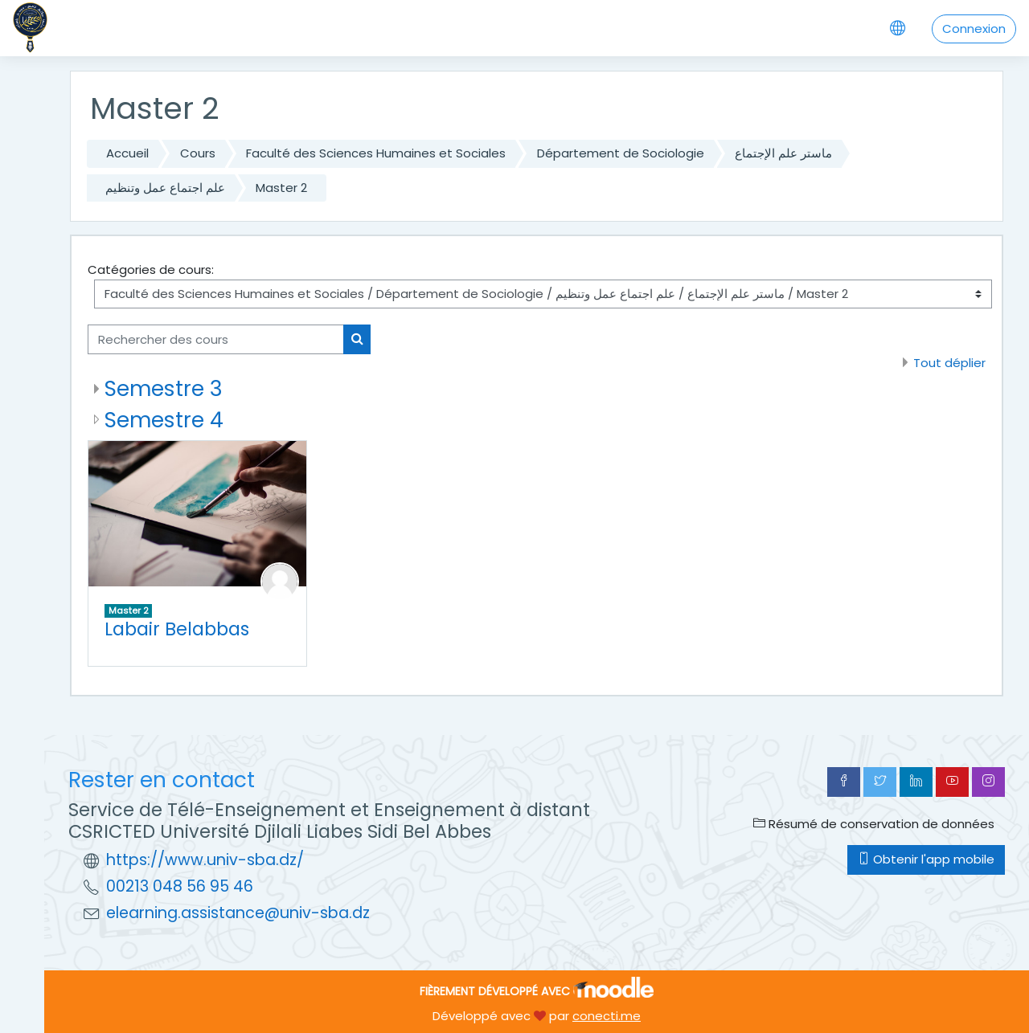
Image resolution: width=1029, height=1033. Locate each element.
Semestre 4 (164, 420)
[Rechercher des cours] (216, 339)
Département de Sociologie (620, 153)
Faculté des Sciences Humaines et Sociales (376, 153)
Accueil (127, 153)
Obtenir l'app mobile (926, 859)
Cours (197, 153)
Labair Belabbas (177, 629)
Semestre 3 (164, 388)
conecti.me (606, 1015)
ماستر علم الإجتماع (783, 153)
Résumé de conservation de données (873, 823)
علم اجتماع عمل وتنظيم (165, 187)
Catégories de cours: (151, 269)
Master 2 (281, 187)
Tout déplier (949, 362)
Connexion (974, 28)
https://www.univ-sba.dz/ (205, 860)
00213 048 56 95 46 (179, 886)
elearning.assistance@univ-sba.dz (238, 913)
